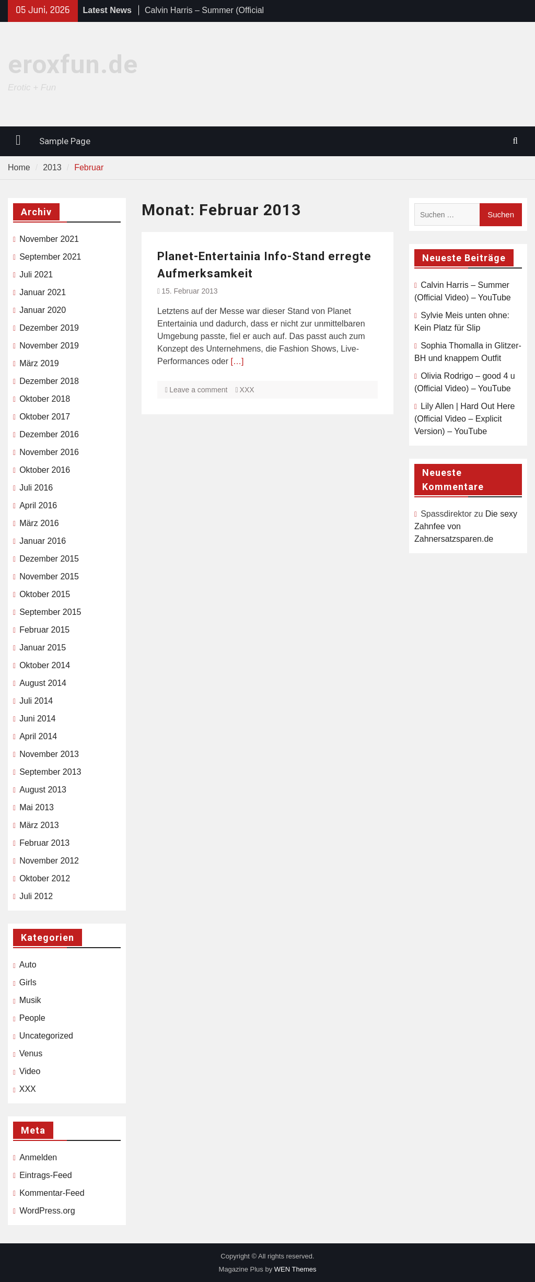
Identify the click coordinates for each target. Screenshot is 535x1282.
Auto (28, 964)
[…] (237, 361)
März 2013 (39, 825)
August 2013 (42, 789)
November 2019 (49, 345)
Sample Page (64, 141)
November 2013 (49, 754)
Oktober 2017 (44, 416)
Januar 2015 (42, 647)
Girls (28, 982)
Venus (30, 1053)
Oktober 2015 (44, 594)
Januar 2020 (42, 310)
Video (30, 1071)
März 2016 (39, 523)
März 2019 (39, 363)
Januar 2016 (42, 541)
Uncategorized (46, 1035)
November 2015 (49, 576)
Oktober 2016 (44, 469)
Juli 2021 (36, 274)
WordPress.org (47, 1210)
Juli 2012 (36, 896)
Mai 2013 (36, 807)
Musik (30, 1000)
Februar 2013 (44, 842)
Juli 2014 (36, 700)
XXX (247, 390)
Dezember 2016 (49, 434)
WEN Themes (295, 1269)
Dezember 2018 (49, 381)
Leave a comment (198, 390)
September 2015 (50, 612)
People (32, 1017)
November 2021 (49, 239)
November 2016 (49, 452)
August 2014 (42, 683)
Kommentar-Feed (52, 1192)
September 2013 (50, 771)
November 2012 (49, 860)
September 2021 (50, 256)
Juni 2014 (37, 718)
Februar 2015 (44, 629)
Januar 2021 (42, 292)
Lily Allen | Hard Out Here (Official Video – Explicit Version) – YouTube (464, 419)
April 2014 (38, 736)
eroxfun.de (73, 64)
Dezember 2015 (49, 558)
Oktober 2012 (44, 878)
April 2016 (38, 505)
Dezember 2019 (49, 327)
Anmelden (38, 1157)
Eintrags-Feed (45, 1175)
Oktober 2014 (44, 665)
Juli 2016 (36, 487)
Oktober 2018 (44, 398)
